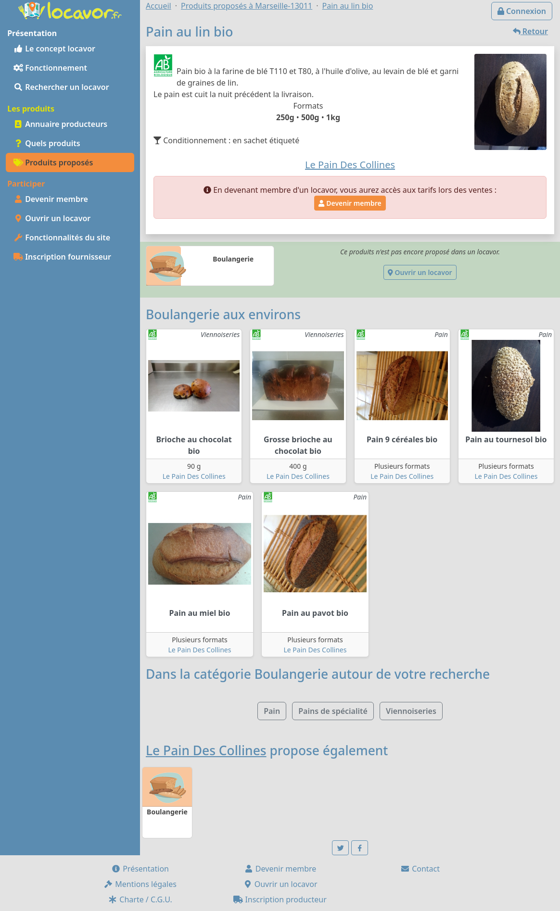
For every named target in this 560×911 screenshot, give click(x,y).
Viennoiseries (411, 711)
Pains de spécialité (333, 711)
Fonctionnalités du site (61, 237)
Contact (420, 868)
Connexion (521, 11)
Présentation (140, 868)
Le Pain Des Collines (194, 476)
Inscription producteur (280, 899)
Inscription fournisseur (62, 256)
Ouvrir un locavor (51, 218)
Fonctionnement (50, 67)
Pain (272, 711)
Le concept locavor (54, 48)
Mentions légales (140, 884)
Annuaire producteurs (60, 124)
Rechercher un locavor (61, 87)
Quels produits (46, 143)
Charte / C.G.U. (140, 899)
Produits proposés (53, 162)
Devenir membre (50, 199)
